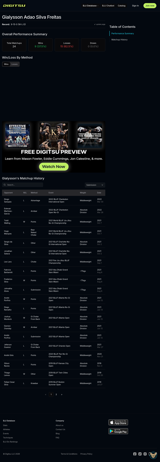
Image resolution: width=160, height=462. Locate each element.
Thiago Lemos (7, 374)
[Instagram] (145, 454)
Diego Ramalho (7, 308)
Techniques (8, 438)
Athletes (6, 430)
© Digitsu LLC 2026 (11, 454)
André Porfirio (7, 299)
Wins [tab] (6, 64)
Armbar (34, 211)
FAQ (57, 438)
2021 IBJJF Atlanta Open (59, 318)
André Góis (8, 356)
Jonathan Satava (8, 252)
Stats (5, 426)
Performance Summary (122, 33)
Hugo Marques (8, 232)
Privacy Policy (86, 454)
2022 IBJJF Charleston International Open (58, 200)
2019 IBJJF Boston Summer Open (56, 383)
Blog (58, 434)
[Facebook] (134, 454)
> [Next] (61, 395)
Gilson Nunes (7, 365)
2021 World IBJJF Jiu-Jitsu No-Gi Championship (60, 222)
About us (59, 426)
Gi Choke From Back (35, 318)
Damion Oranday (7, 327)
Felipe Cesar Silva (9, 383)
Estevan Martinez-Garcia (8, 211)
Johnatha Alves (8, 290)
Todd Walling (7, 222)
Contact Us (60, 430)
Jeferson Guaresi (8, 346)
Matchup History (119, 39)
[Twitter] (140, 454)
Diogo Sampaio (7, 200)
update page (99, 24)
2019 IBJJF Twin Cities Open (58, 374)
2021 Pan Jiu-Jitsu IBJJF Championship (59, 262)
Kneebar (34, 384)
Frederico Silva (8, 280)
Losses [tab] (15, 64)
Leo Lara (7, 262)
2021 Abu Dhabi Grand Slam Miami (58, 271)
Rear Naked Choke (33, 232)
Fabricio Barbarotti (8, 271)
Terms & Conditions (69, 454)
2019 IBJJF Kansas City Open (59, 365)
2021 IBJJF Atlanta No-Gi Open (59, 299)
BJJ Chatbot (108, 5)
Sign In (135, 5)
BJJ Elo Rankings (10, 442)
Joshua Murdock (8, 318)
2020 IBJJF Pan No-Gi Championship (58, 355)
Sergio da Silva (8, 243)
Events (6, 434)
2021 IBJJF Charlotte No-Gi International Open (59, 243)
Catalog (121, 5)
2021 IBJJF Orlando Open (59, 346)
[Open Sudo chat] (153, 455)
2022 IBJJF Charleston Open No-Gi (58, 211)
